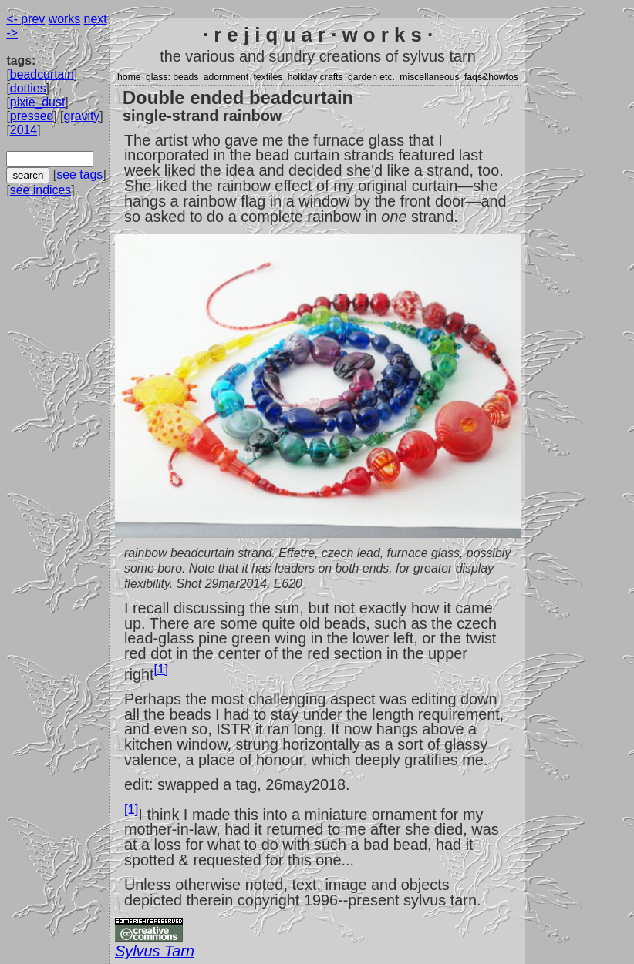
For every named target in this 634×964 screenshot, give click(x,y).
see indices (40, 189)
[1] (161, 669)
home (129, 77)
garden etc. (371, 77)
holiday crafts (315, 77)
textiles (267, 77)
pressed (31, 116)
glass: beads (172, 77)
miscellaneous (429, 77)
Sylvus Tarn (154, 950)
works (64, 18)
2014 (23, 129)
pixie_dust (37, 102)
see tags (79, 174)
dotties (28, 88)
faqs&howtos (491, 77)
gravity (82, 116)
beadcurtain (42, 74)
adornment (226, 77)
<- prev (25, 18)
